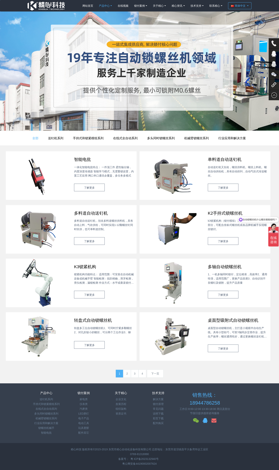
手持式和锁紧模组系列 (88, 138)
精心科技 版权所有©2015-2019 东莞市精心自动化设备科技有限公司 (111, 449)
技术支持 (196, 5)
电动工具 (83, 423)
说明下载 (158, 413)
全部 (35, 138)
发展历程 (121, 404)
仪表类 (84, 404)
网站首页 (87, 5)
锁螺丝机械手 (46, 427)
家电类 (84, 399)
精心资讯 (177, 5)
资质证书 (121, 413)
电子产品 (83, 418)
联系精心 (214, 5)
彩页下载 (158, 418)
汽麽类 (84, 408)
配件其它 (83, 432)
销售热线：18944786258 (205, 399)
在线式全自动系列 (125, 138)
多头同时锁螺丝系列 (161, 138)
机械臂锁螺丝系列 (196, 138)
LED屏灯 (83, 413)
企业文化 (121, 399)
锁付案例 (139, 5)
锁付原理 (158, 404)
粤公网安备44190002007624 (139, 463)
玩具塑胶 (83, 427)
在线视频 (123, 5)
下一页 (155, 373)
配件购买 (158, 423)
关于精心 (158, 5)
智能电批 (46, 432)
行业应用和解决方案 (232, 138)
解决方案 (158, 399)
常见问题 (158, 408)
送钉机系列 (55, 138)
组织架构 (121, 408)
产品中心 (104, 5)
